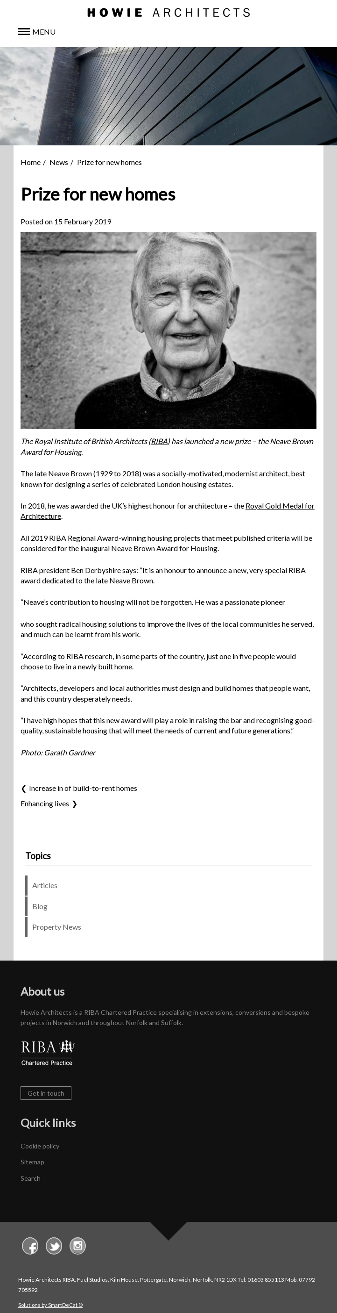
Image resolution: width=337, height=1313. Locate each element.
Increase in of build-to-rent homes (83, 787)
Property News (56, 926)
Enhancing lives (45, 803)
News (58, 162)
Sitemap (32, 1162)
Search (31, 1178)
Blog (40, 906)
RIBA (159, 441)
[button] (168, 32)
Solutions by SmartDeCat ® (50, 1305)
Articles (44, 885)
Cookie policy (40, 1146)
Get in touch (46, 1093)
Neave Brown (70, 473)
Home (31, 162)
